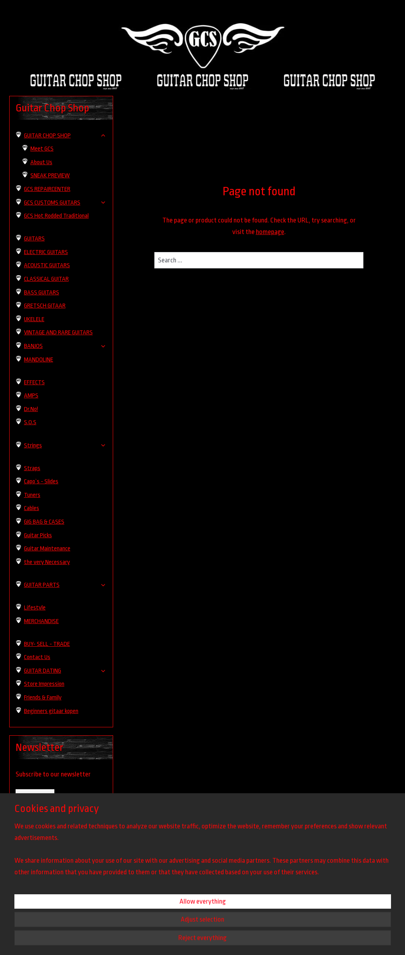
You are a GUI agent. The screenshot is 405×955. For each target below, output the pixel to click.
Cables (31, 508)
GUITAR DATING (65, 670)
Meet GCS (42, 148)
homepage (270, 232)
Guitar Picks (38, 535)
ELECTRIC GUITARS (46, 252)
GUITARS (34, 238)
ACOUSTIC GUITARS (47, 265)
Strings (65, 445)
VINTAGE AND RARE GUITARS (58, 332)
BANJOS (65, 346)
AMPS (31, 395)
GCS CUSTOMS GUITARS (65, 202)
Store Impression (44, 684)
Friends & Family (43, 697)
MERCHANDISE (41, 621)
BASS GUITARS (41, 292)
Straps (32, 468)
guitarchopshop (32, 891)
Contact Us (37, 657)
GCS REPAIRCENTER (47, 189)
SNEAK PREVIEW (50, 175)
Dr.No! (31, 409)
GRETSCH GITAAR (45, 305)
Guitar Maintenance (47, 548)
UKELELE (34, 319)
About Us (41, 162)
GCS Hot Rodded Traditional (56, 215)
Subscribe (35, 796)
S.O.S (30, 422)
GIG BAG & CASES (44, 521)
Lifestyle (35, 607)
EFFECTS (34, 382)
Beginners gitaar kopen (51, 711)
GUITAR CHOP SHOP (65, 135)
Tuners (32, 495)
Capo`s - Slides (41, 481)
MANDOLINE (38, 359)
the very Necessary (47, 562)
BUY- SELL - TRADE (47, 644)
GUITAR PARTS (65, 585)
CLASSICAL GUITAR (46, 279)
